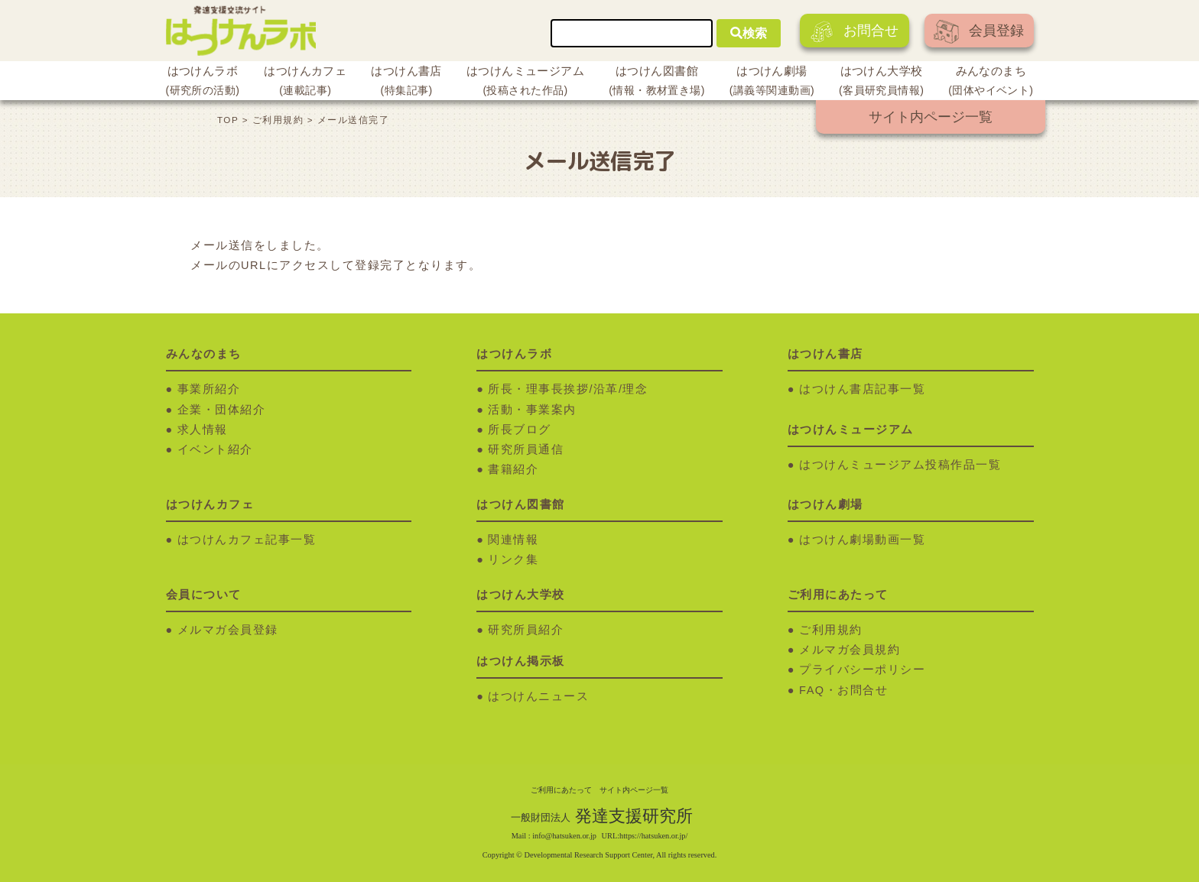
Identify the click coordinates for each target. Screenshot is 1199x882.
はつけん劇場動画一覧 (862, 539)
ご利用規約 (831, 630)
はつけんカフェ (305, 82)
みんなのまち (990, 82)
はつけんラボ (203, 82)
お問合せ (854, 32)
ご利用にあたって (561, 790)
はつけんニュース (538, 696)
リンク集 (513, 559)
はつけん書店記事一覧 (862, 389)
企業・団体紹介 (221, 410)
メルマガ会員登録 (227, 630)
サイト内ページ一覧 (931, 117)
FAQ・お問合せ (843, 690)
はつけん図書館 (657, 82)
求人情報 (202, 429)
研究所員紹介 (526, 630)
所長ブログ (519, 429)
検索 (748, 33)
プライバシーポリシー (862, 669)
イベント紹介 (215, 449)
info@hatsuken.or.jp (564, 836)
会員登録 (979, 32)
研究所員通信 (526, 449)
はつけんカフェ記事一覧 (247, 539)
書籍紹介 (513, 469)
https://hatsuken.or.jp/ (653, 836)
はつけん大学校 (881, 82)
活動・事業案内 (532, 410)
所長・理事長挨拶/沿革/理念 (568, 389)
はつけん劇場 (771, 82)
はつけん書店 (406, 82)
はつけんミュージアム (525, 82)
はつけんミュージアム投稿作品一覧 (900, 465)
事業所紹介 (209, 389)
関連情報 (513, 539)
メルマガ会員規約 (849, 650)
